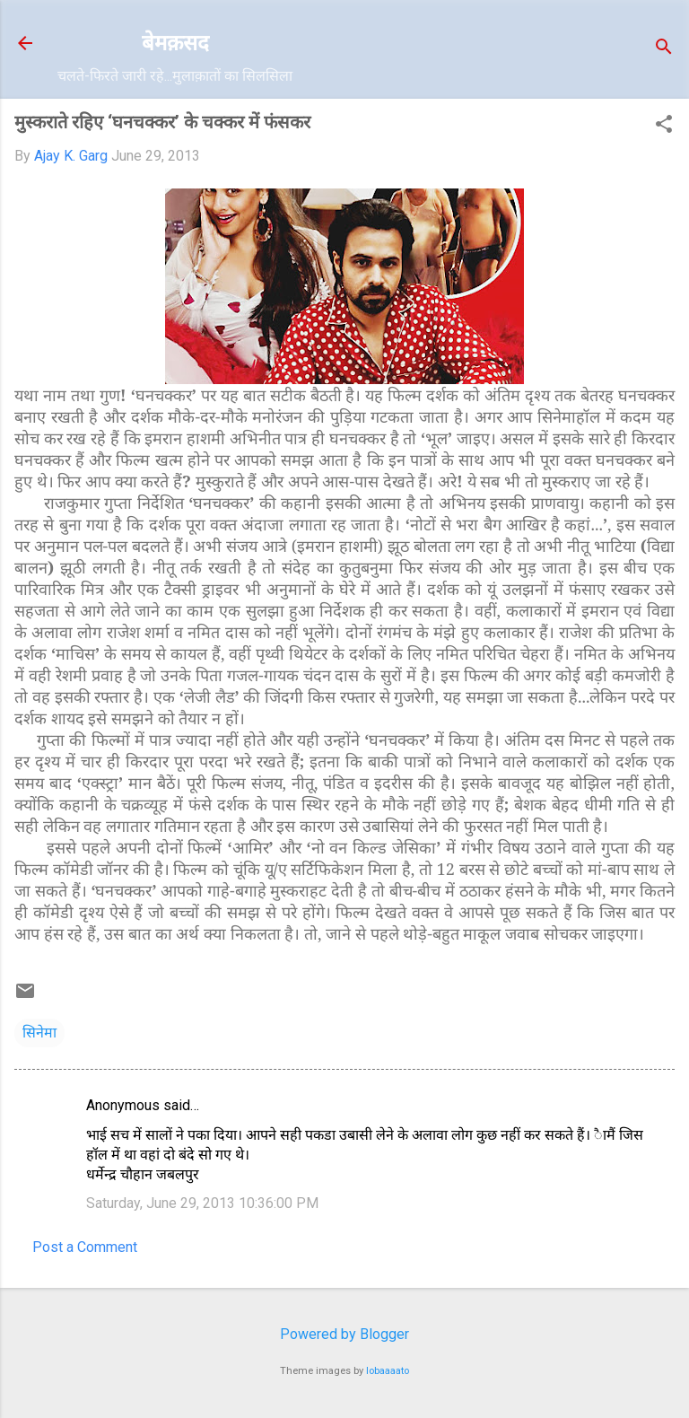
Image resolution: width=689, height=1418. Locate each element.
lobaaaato (387, 1371)
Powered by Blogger (344, 1334)
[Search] (664, 49)
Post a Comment (84, 1247)
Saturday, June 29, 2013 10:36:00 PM (202, 1203)
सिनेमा (39, 1032)
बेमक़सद (175, 43)
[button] (664, 125)
